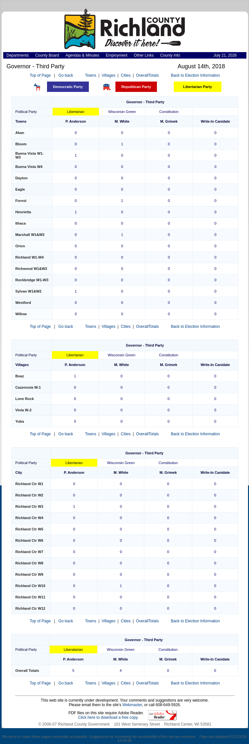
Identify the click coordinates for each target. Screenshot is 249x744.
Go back (65, 75)
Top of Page (40, 75)
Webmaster (132, 705)
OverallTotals (147, 75)
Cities (125, 75)
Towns (90, 75)
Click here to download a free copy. (108, 717)
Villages (108, 75)
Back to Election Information (195, 75)
